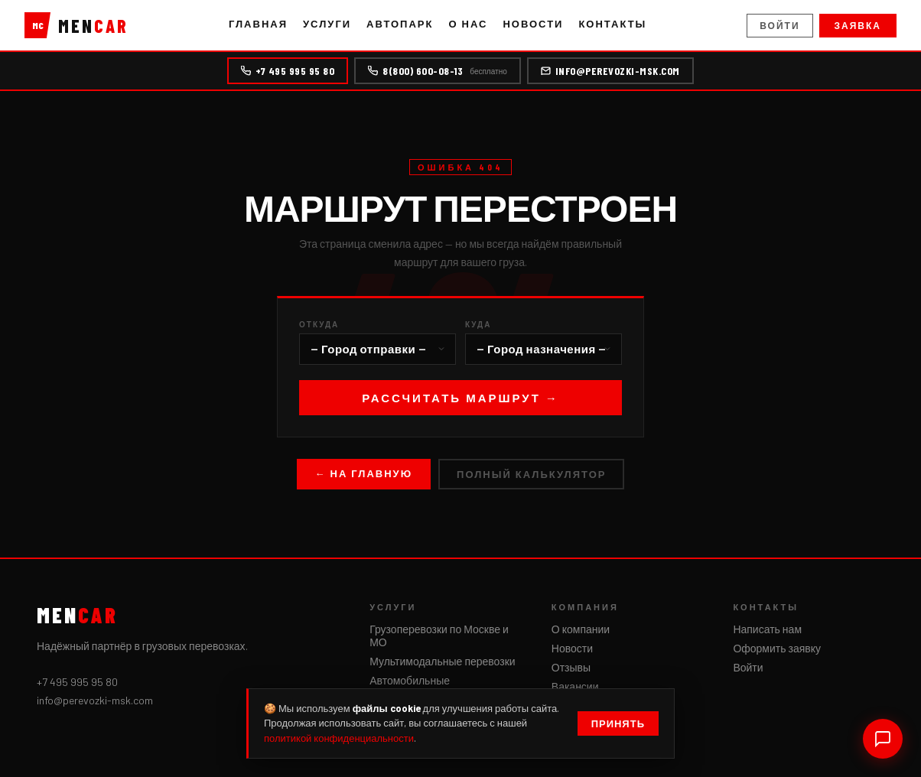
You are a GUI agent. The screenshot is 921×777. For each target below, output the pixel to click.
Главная (258, 24)
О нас (467, 24)
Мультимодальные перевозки (442, 661)
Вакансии (575, 686)
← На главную (364, 473)
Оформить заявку (777, 648)
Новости (533, 24)
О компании (581, 629)
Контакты (612, 24)
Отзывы (571, 667)
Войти (779, 25)
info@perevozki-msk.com (610, 70)
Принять (618, 723)
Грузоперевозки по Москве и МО (439, 636)
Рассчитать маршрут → (460, 398)
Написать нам (767, 629)
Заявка (858, 25)
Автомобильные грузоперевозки (409, 687)
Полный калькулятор (531, 474)
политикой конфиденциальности (339, 738)
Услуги (327, 24)
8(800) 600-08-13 (437, 70)
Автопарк (399, 24)
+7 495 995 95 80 (287, 70)
